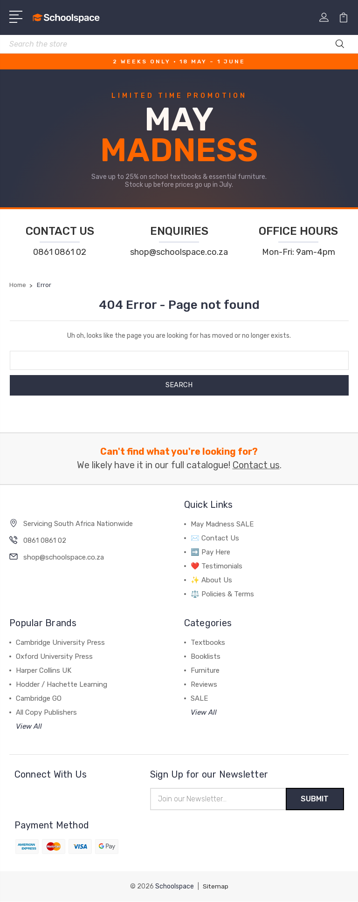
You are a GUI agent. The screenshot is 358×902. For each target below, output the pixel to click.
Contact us (256, 465)
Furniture (205, 670)
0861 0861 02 (59, 252)
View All (29, 726)
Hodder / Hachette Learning (61, 684)
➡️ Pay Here (210, 552)
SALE (199, 698)
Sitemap (215, 887)
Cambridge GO (39, 698)
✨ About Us (211, 580)
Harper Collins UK (43, 670)
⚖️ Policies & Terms (222, 594)
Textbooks (208, 642)
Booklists (205, 656)
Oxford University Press (54, 656)
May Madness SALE (222, 524)
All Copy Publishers (46, 712)
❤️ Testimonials (216, 566)
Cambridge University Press (60, 642)
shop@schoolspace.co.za (179, 252)
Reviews (204, 684)
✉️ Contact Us (215, 538)
